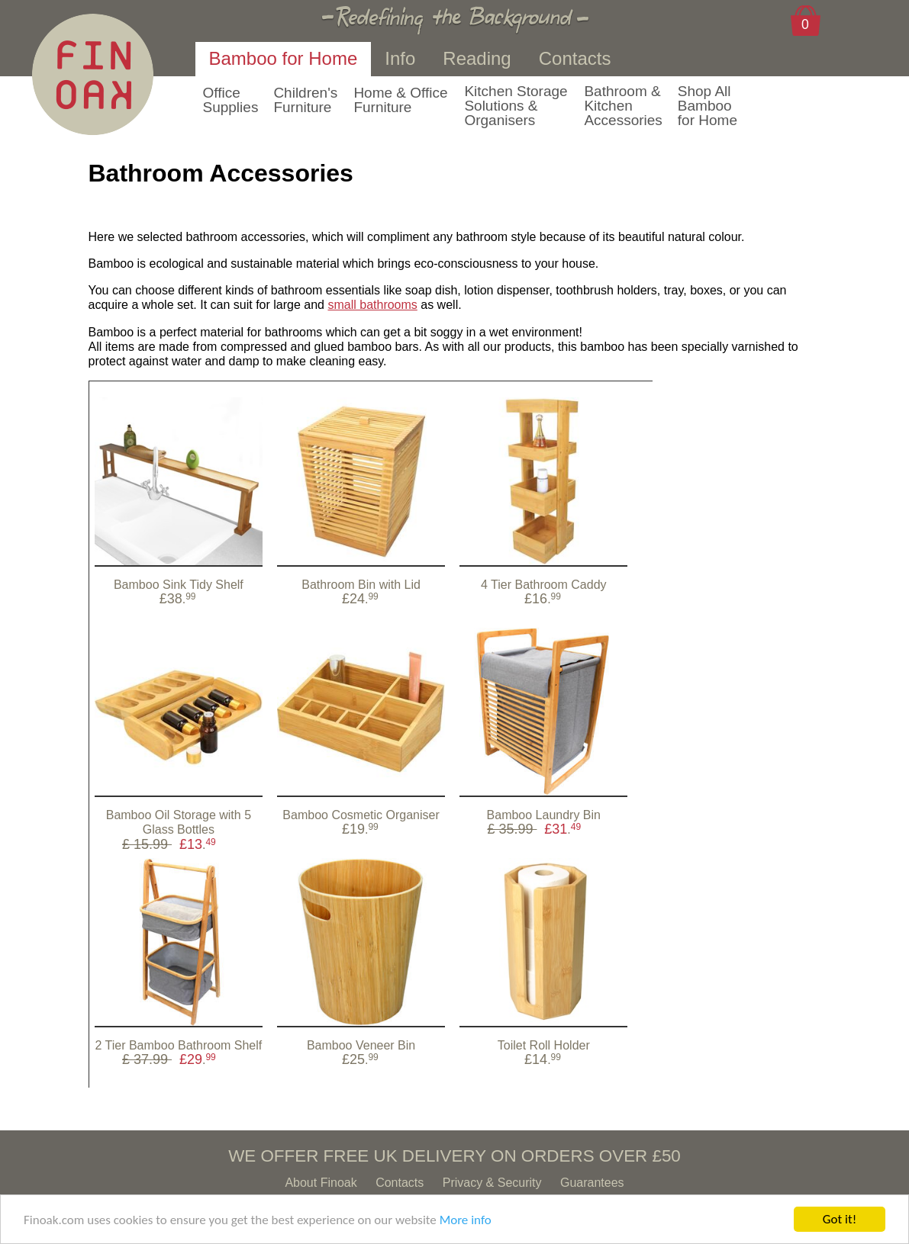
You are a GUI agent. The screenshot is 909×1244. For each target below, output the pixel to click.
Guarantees (592, 1182)
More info (466, 1220)
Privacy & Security (492, 1182)
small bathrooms (372, 304)
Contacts (400, 1182)
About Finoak (320, 1182)
